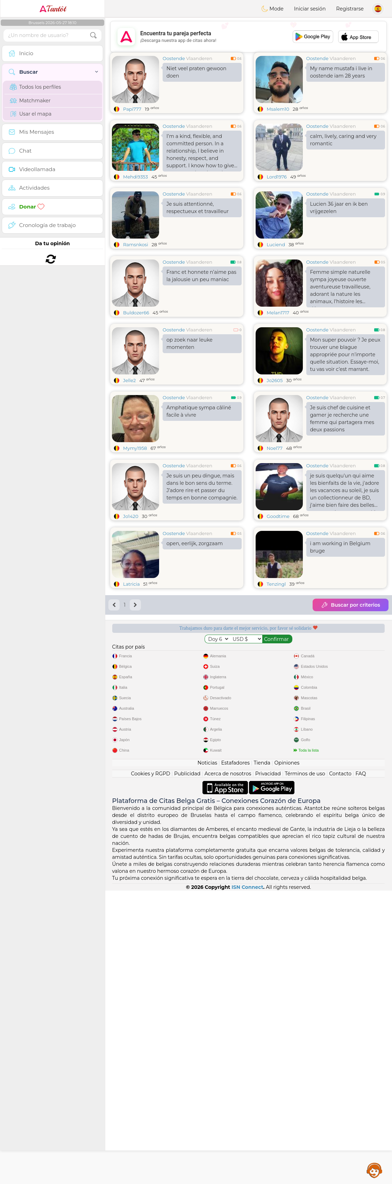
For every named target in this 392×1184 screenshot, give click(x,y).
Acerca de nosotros (228, 1067)
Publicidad (187, 1067)
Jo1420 (130, 624)
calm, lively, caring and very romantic (343, 140)
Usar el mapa (30, 113)
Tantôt (53, 8)
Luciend (276, 244)
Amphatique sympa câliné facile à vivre (198, 465)
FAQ (360, 1067)
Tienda (262, 1056)
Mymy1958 (135, 502)
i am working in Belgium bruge (340, 655)
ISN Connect (247, 1180)
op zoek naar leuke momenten (189, 397)
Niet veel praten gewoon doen (196, 72)
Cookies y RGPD (150, 1067)
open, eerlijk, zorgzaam (194, 651)
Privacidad (268, 1067)
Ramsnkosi (135, 244)
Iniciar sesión (310, 9)
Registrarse (350, 9)
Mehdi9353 (135, 177)
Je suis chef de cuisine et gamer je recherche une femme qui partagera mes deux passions (342, 472)
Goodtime (278, 624)
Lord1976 (277, 177)
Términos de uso (305, 1067)
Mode (272, 8)
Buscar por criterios (350, 712)
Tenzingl (276, 691)
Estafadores (235, 1056)
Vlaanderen (199, 58)
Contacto (340, 1067)
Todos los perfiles (35, 86)
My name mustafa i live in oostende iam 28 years (341, 72)
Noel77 (275, 502)
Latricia (131, 691)
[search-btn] (93, 35)
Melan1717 (278, 366)
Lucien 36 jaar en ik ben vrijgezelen (339, 207)
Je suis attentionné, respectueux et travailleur (197, 207)
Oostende (174, 58)
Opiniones (286, 1056)
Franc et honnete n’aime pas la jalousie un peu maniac (201, 329)
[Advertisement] (248, 36)
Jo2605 (275, 434)
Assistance (374, 1170)
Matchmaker (30, 100)
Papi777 (132, 109)
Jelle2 (129, 434)
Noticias (207, 1056)
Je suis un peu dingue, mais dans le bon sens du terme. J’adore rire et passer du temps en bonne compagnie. (201, 594)
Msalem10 (278, 109)
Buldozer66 (136, 366)
